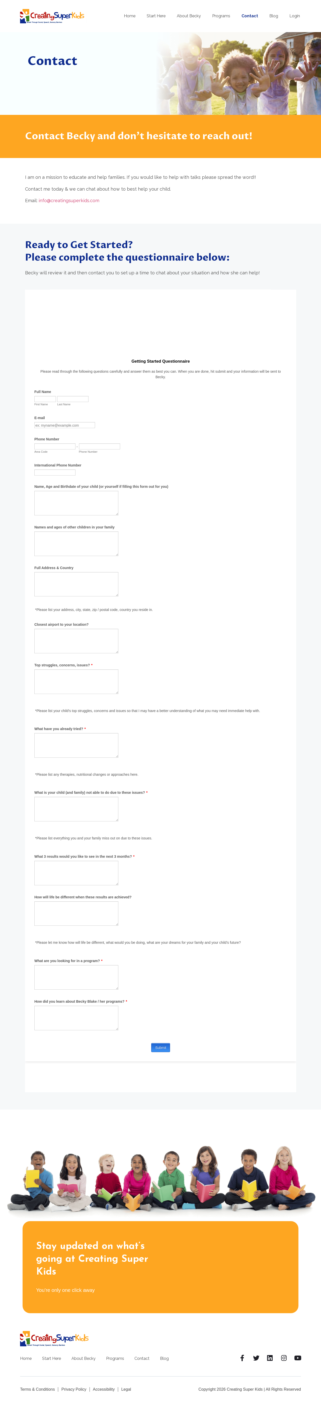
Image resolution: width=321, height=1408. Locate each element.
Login (294, 16)
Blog (273, 16)
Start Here (156, 16)
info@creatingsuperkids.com (69, 200)
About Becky (189, 16)
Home (129, 16)
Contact (250, 16)
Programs (221, 16)
